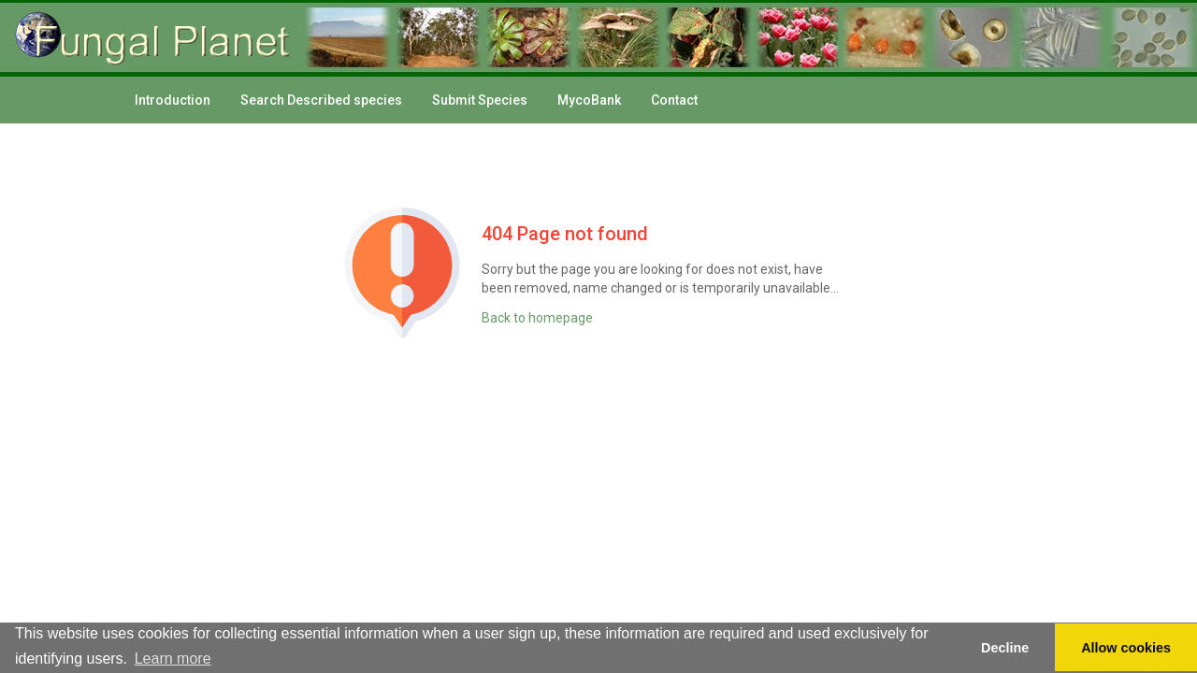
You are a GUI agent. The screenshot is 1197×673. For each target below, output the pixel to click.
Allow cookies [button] (1126, 647)
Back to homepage (537, 317)
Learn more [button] (173, 658)
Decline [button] (1005, 647)
